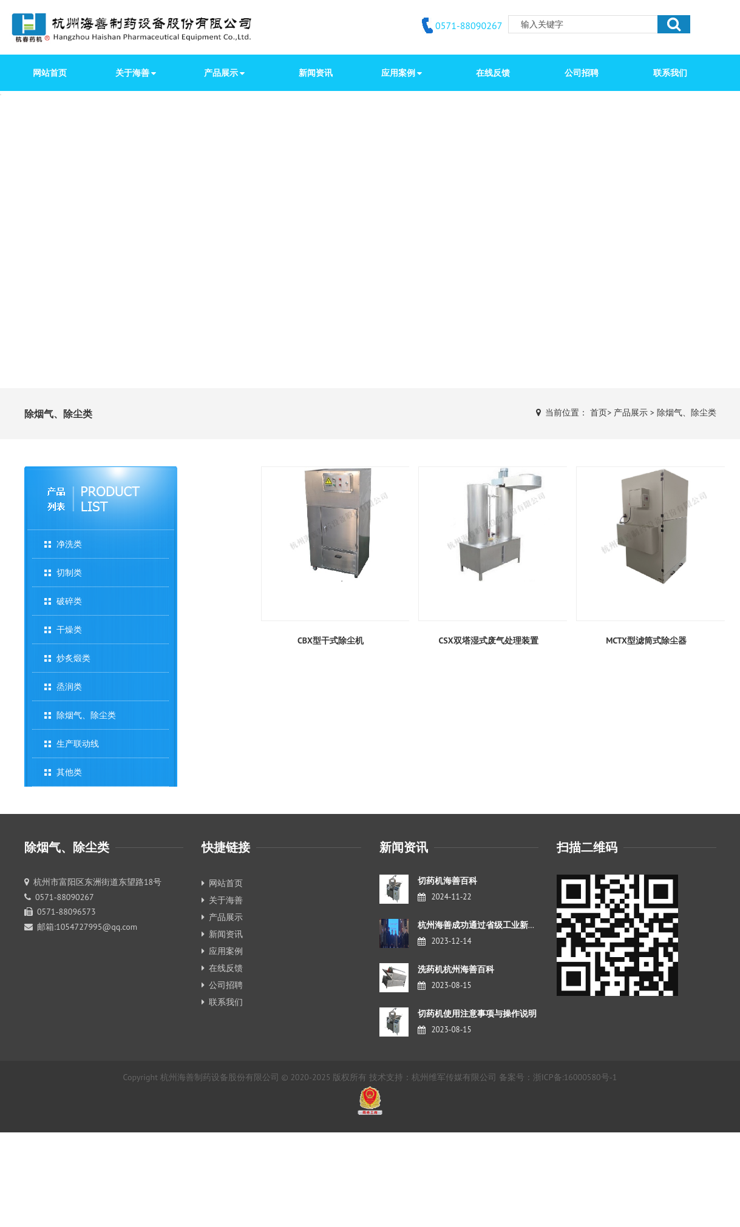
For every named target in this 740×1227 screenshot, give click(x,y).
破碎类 (69, 601)
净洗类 (69, 544)
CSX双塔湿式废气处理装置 (488, 640)
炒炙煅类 (73, 658)
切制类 (69, 572)
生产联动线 (77, 743)
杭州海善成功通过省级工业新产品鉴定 (490, 924)
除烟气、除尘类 (686, 412)
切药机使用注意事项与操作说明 (477, 1013)
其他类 (69, 772)
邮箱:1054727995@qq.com (87, 926)
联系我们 (222, 1002)
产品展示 (631, 412)
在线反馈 (222, 968)
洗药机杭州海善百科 (456, 969)
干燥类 (69, 629)
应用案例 (222, 951)
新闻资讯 (222, 934)
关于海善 (222, 900)
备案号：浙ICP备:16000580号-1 (558, 1077)
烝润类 (69, 686)
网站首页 (50, 72)
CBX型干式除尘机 (330, 640)
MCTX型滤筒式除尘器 (646, 640)
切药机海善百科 (447, 880)
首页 (598, 412)
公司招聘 (222, 985)
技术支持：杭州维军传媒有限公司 (433, 1077)
